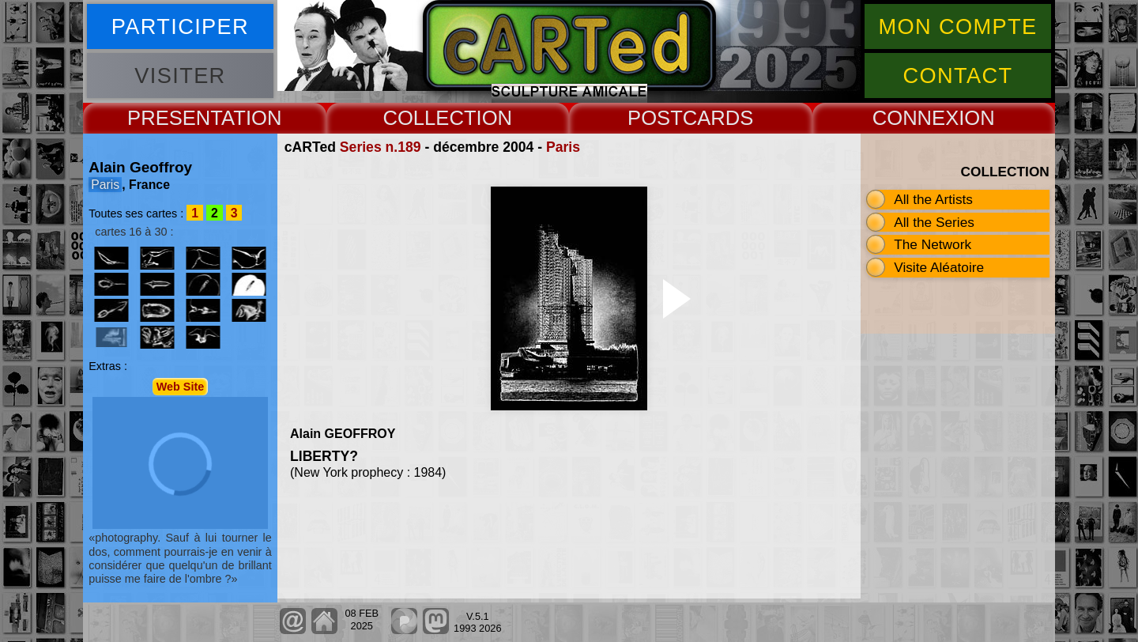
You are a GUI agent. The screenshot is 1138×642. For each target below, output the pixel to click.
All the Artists (933, 199)
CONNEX (915, 118)
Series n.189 (380, 147)
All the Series (934, 222)
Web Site (180, 386)
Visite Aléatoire (939, 267)
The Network (932, 244)
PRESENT (174, 118)
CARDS (718, 118)
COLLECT (429, 118)
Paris (563, 147)
